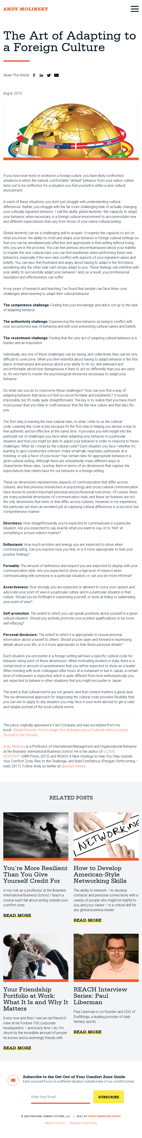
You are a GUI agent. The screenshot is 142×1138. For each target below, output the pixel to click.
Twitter (48, 75)
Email (56, 75)
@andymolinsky (73, 766)
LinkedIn (41, 75)
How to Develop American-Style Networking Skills (106, 836)
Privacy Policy (55, 1123)
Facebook (34, 75)
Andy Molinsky (14, 746)
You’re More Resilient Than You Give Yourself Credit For (35, 836)
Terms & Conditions (83, 1123)
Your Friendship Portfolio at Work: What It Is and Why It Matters (35, 958)
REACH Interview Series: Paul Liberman (106, 958)
